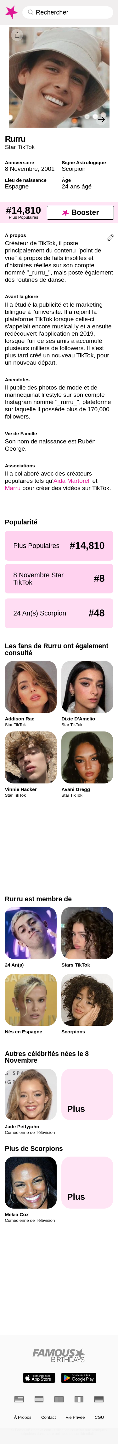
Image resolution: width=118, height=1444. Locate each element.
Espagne (17, 186)
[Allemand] (99, 1399)
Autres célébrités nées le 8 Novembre (47, 1057)
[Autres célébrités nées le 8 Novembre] (87, 1094)
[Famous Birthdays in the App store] (39, 1378)
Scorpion (74, 168)
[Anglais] (19, 1399)
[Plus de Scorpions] (87, 1182)
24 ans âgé (77, 186)
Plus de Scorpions (34, 1148)
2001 (48, 168)
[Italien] (79, 1399)
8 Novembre (21, 168)
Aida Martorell (72, 480)
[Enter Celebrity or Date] (67, 12)
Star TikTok (20, 147)
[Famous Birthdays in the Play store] (78, 1378)
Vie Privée (75, 1417)
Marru (12, 488)
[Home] (59, 1355)
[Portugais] (59, 1399)
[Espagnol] (39, 1399)
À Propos (22, 1417)
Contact (48, 1417)
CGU (99, 1417)
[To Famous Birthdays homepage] (11, 12)
